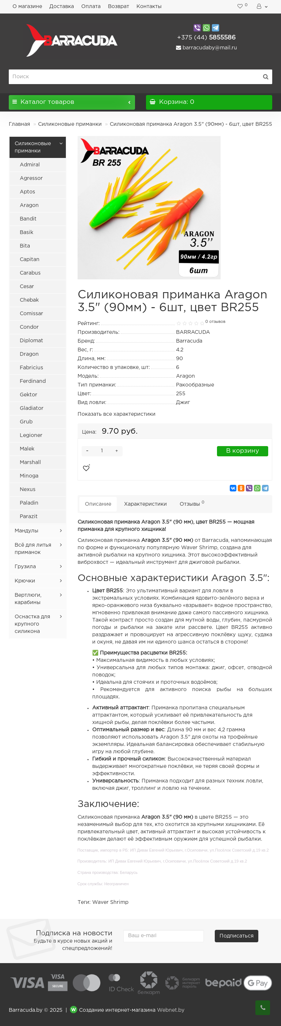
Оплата (91, 6)
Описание (98, 504)
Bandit (28, 219)
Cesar (27, 286)
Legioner (31, 435)
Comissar (31, 314)
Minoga (29, 476)
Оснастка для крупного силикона (32, 624)
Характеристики (145, 504)
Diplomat (31, 341)
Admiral (30, 165)
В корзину (242, 451)
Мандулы (26, 531)
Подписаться (237, 936)
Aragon (29, 205)
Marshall (30, 462)
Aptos (27, 192)
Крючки (25, 581)
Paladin (29, 503)
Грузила (25, 567)
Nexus (27, 489)
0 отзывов (215, 322)
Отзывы (192, 503)
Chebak (29, 300)
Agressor (31, 178)
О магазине (27, 6)
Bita (25, 246)
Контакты (149, 6)
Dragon (29, 354)
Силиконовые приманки (70, 124)
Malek (27, 449)
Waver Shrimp (110, 902)
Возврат (118, 6)
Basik (26, 232)
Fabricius (31, 368)
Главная (19, 124)
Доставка (61, 6)
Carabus (30, 273)
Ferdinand (33, 381)
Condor (29, 327)
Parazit (29, 516)
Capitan (30, 259)
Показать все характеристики (117, 414)
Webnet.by (170, 1010)
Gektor (28, 395)
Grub (26, 422)
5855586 (206, 38)
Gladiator (32, 408)
